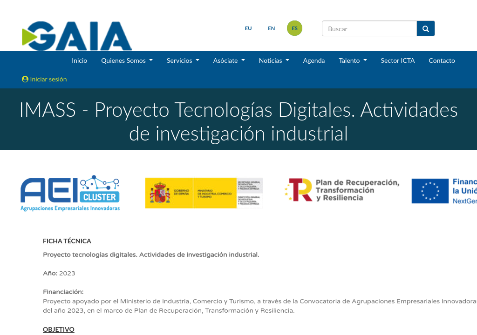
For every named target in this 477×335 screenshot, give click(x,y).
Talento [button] (350, 60)
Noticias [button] (271, 60)
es (295, 28)
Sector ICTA (398, 60)
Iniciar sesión (44, 79)
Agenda (314, 60)
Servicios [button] (180, 60)
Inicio (79, 60)
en (271, 28)
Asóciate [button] (226, 60)
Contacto (442, 60)
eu (248, 28)
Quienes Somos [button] (124, 60)
